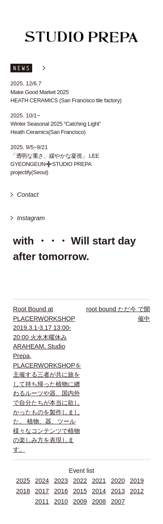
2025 (23, 480)
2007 (118, 501)
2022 (80, 480)
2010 (61, 501)
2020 (118, 480)
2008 (99, 501)
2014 (99, 491)
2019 (137, 480)
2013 (118, 491)
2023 (61, 480)
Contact (28, 194)
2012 (137, 491)
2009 (80, 501)
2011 (42, 501)
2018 (23, 491)
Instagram (31, 218)
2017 (42, 491)
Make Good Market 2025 (39, 92)
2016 (61, 491)
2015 (80, 491)
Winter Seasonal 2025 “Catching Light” (55, 123)
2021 (99, 480)
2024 (42, 480)
